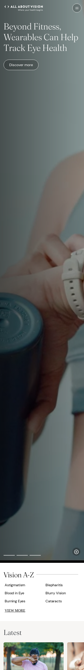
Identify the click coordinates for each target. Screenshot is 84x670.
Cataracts (53, 601)
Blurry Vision (55, 593)
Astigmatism (15, 585)
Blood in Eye (14, 593)
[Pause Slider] (76, 552)
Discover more (21, 65)
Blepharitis (54, 585)
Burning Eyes (15, 601)
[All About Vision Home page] (24, 7)
